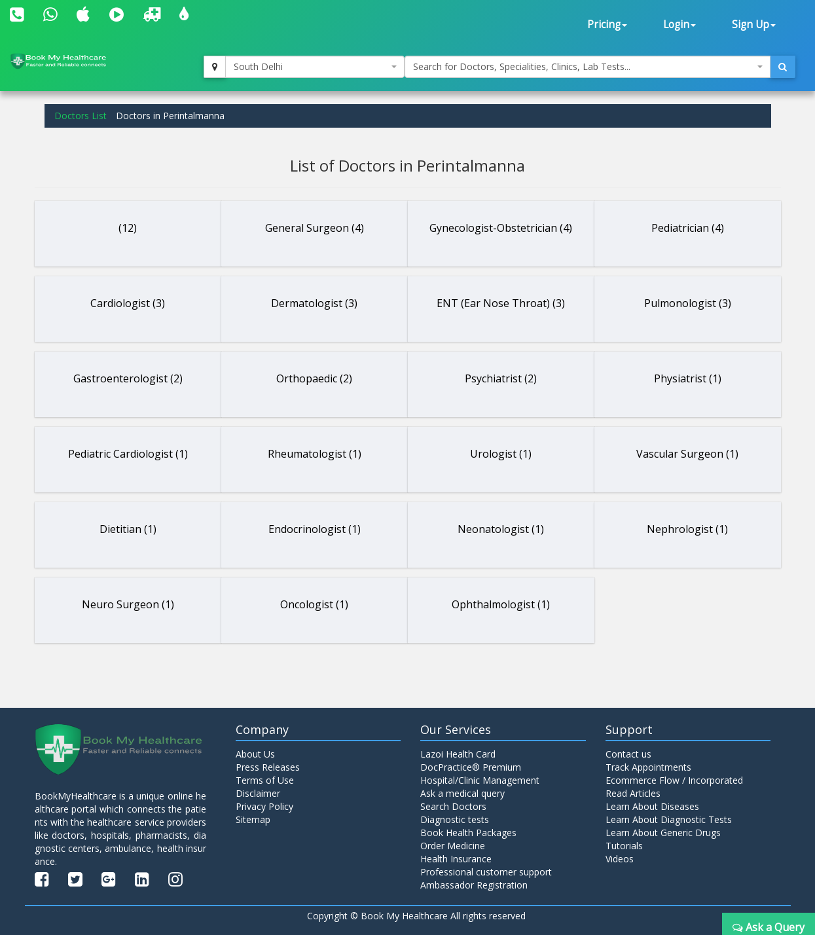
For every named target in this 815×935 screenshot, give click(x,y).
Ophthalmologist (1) (501, 604)
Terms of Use (265, 780)
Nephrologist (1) (687, 529)
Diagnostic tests (454, 819)
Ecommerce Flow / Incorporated (674, 780)
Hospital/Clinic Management (479, 780)
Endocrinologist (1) (314, 529)
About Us (255, 754)
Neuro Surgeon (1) (128, 604)
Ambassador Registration (474, 885)
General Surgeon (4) (314, 228)
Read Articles (633, 793)
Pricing (607, 24)
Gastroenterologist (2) (128, 378)
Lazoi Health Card (458, 754)
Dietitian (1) (128, 529)
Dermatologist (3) (314, 303)
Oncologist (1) (314, 604)
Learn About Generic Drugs (663, 832)
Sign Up (754, 24)
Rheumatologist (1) (314, 454)
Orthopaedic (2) (314, 378)
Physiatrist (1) (687, 378)
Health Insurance (456, 858)
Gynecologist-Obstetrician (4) (500, 228)
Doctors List (80, 115)
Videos (620, 858)
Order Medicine (452, 845)
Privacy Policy (264, 806)
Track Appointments (648, 767)
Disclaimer (258, 793)
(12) (127, 228)
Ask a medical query (462, 793)
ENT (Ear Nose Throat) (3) (501, 303)
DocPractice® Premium (470, 767)
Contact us (628, 754)
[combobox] (314, 67)
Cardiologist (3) (127, 303)
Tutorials (624, 845)
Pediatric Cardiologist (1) (128, 454)
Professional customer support (486, 872)
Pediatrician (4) (687, 228)
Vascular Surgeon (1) (687, 454)
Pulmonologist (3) (687, 303)
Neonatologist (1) (501, 529)
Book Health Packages (468, 832)
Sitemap (253, 819)
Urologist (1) (501, 454)
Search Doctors (453, 806)
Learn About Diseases (652, 806)
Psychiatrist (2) (501, 378)
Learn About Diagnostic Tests (669, 819)
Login (679, 24)
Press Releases (268, 767)
